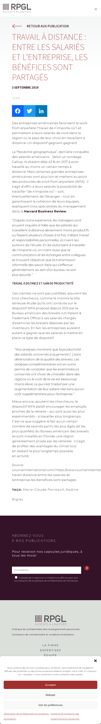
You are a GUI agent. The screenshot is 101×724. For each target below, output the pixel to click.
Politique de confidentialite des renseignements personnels (45, 629)
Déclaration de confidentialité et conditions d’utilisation (43, 634)
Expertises (50, 650)
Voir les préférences (50, 705)
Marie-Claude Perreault (43, 489)
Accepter (50, 684)
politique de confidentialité (48, 580)
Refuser (50, 694)
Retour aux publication (48, 26)
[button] (95, 661)
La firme (50, 645)
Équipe (50, 655)
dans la (39, 211)
